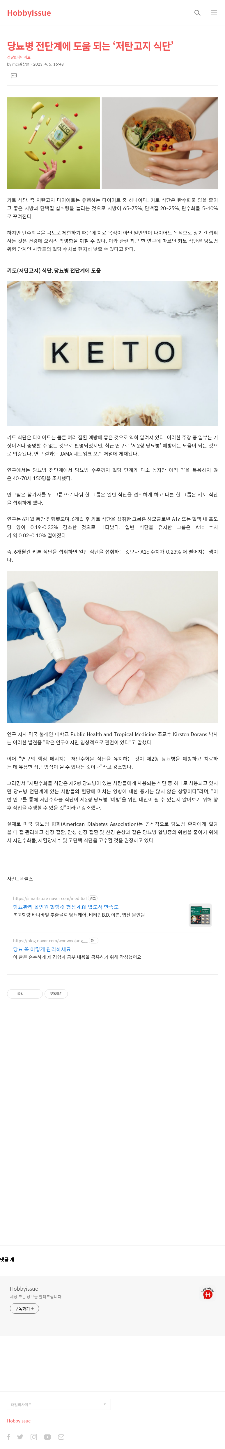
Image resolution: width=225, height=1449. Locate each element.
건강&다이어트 (19, 57)
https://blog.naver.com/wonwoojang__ (50, 940)
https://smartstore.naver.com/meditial (50, 898)
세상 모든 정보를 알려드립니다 (35, 1296)
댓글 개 (7, 1259)
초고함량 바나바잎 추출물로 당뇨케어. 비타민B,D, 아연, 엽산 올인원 (79, 914)
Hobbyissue (29, 12)
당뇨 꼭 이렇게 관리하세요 (42, 949)
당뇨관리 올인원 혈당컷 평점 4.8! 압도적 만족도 (66, 907)
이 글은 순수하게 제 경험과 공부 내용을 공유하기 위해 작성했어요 (77, 956)
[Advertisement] (112, 1125)
